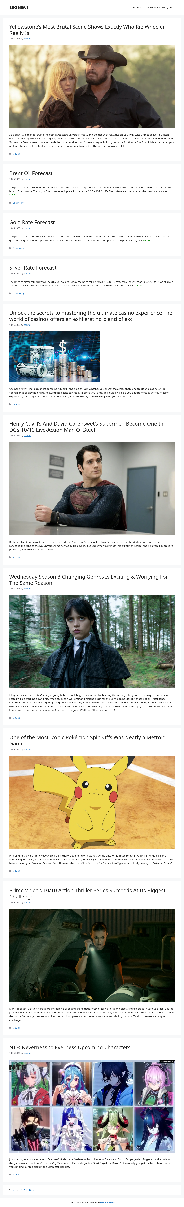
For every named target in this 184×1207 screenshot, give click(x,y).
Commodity (18, 202)
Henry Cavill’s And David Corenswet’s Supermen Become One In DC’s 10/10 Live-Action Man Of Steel (86, 426)
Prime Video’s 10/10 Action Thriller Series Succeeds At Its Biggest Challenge (87, 893)
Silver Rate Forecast (33, 267)
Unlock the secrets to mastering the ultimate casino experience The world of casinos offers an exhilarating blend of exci (90, 315)
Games (16, 404)
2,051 (23, 1190)
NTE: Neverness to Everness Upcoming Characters (69, 1047)
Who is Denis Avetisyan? (159, 7)
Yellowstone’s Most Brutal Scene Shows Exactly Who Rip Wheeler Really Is (87, 29)
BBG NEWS (19, 7)
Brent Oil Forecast (31, 173)
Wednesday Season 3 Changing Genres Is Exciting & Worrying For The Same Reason (88, 579)
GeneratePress (107, 1202)
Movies (16, 153)
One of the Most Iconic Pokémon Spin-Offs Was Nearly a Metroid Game (87, 740)
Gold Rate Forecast (32, 222)
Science (137, 7)
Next (33, 1190)
